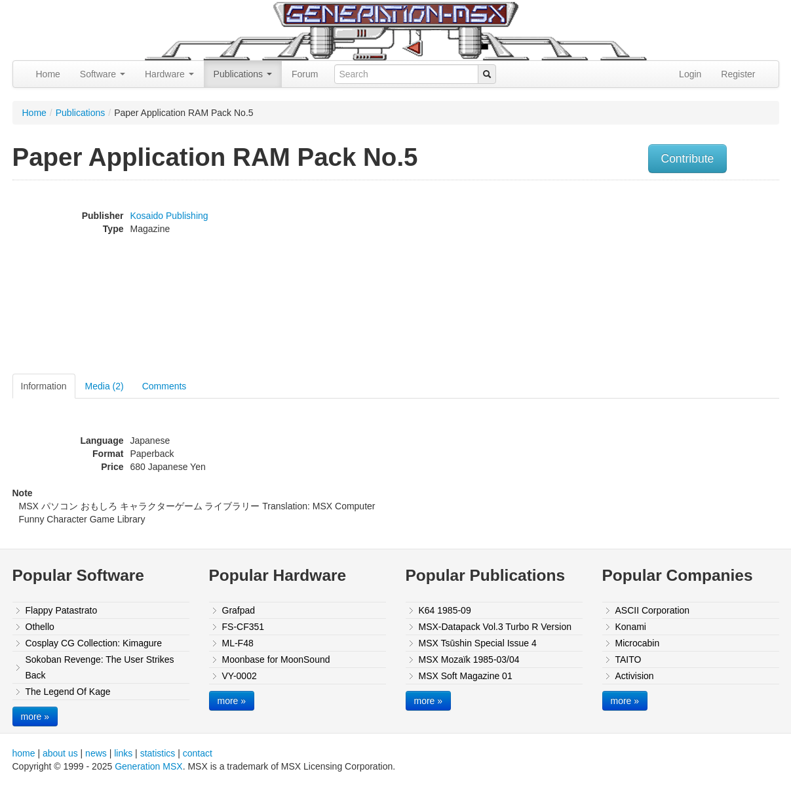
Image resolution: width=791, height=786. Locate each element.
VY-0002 (239, 676)
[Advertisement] (647, 278)
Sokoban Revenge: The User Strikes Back (100, 667)
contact (197, 753)
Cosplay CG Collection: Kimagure (94, 643)
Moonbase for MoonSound (276, 659)
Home (48, 74)
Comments (164, 386)
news (96, 753)
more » (35, 716)
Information (44, 386)
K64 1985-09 (445, 610)
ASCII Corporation (652, 610)
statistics (158, 753)
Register (738, 74)
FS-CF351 (243, 626)
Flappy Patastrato (62, 610)
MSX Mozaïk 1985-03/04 (469, 659)
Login (690, 74)
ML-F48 (238, 643)
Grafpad (239, 610)
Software (102, 74)
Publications (243, 74)
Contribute (687, 158)
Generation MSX (149, 766)
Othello (40, 626)
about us (60, 753)
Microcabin (637, 643)
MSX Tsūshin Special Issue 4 (478, 643)
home (23, 753)
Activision (634, 676)
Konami (630, 626)
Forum (305, 74)
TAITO (628, 659)
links (123, 753)
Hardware (169, 74)
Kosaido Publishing (169, 215)
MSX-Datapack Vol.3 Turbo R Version (495, 626)
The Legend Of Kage (68, 691)
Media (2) (104, 386)
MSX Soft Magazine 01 (465, 676)
